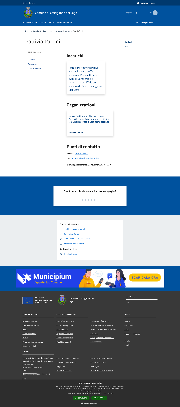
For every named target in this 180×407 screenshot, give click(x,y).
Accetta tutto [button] (81, 398)
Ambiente (94, 333)
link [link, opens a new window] (112, 393)
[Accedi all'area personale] (146, 3)
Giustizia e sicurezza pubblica (101, 325)
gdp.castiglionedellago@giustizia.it (85, 158)
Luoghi (127, 340)
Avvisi (126, 329)
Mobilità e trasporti (63, 341)
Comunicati (128, 325)
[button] (90, 403)
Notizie (127, 321)
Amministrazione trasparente (101, 358)
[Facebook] (134, 12)
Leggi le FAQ (61, 366)
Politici (25, 337)
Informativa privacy (98, 362)
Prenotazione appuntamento (67, 358)
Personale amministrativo (59, 31)
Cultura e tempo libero (65, 325)
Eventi (126, 345)
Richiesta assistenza (64, 370)
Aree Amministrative (30, 325)
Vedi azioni (130, 47)
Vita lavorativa (62, 329)
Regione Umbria (28, 3)
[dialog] (90, 393)
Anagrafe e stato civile (65, 321)
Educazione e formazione (100, 321)
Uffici (24, 329)
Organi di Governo (29, 321)
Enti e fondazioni (29, 333)
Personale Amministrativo (32, 341)
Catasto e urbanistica (64, 337)
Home (27, 31)
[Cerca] (155, 12)
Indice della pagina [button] (34, 52)
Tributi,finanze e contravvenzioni (103, 329)
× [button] (177, 382)
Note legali (94, 366)
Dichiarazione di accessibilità (101, 370)
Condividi (130, 42)
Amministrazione (40, 31)
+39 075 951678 (81, 153)
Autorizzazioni (96, 341)
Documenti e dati (29, 346)
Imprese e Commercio (64, 333)
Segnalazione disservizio (65, 362)
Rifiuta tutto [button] (99, 398)
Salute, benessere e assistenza (102, 337)
